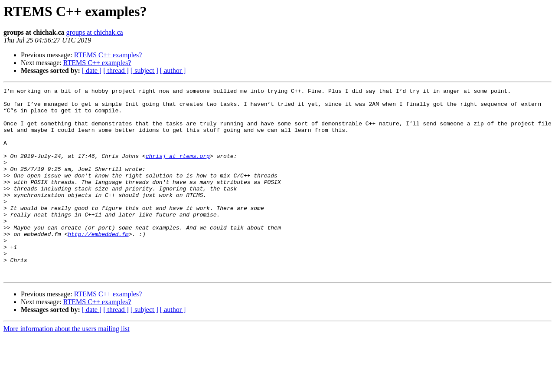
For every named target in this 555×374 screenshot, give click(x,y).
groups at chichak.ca (94, 32)
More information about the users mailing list (66, 366)
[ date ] (91, 70)
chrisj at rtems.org (178, 170)
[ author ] (173, 70)
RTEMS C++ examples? (108, 55)
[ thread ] (116, 70)
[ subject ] (144, 70)
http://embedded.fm (98, 264)
